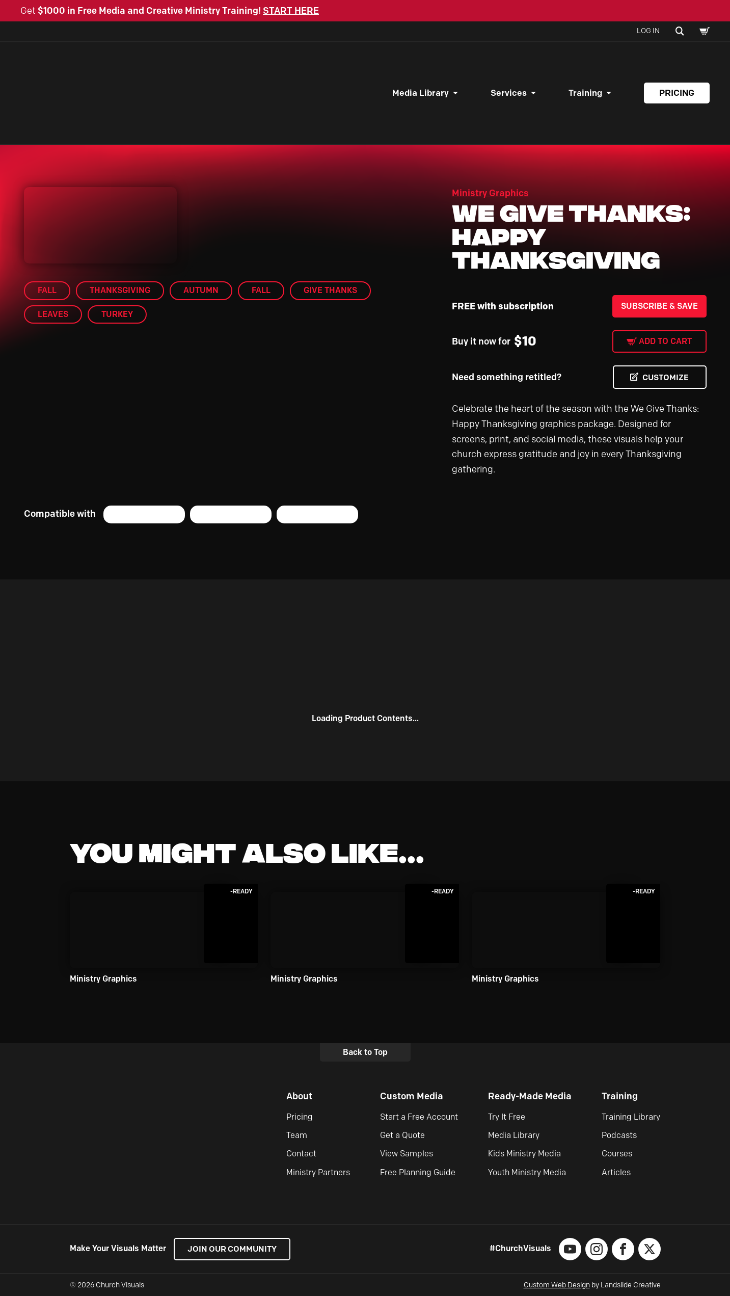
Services (509, 93)
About (299, 1096)
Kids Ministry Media (524, 1153)
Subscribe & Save (659, 306)
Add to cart (665, 341)
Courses (617, 1153)
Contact (301, 1153)
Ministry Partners (318, 1172)
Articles (616, 1172)
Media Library (420, 93)
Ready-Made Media (530, 1096)
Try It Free (506, 1117)
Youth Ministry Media (527, 1172)
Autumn (201, 290)
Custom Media (411, 1096)
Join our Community (233, 1249)
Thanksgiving (120, 290)
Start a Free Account (419, 1117)
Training (585, 93)
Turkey (117, 314)
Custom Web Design (557, 1285)
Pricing (676, 93)
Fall (47, 290)
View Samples (406, 1153)
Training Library (631, 1117)
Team (296, 1135)
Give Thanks (330, 290)
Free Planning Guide (417, 1172)
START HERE (291, 10)
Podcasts (619, 1135)
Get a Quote (402, 1135)
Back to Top (365, 1052)
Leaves (53, 314)
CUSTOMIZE (665, 377)
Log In (648, 31)
